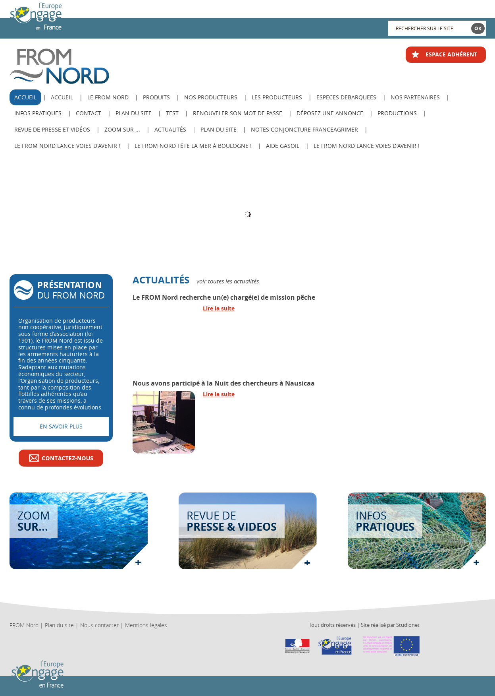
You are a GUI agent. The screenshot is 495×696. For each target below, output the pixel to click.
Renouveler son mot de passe (237, 113)
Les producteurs (277, 97)
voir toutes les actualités (227, 281)
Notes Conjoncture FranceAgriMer (304, 129)
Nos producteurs (210, 97)
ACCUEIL (25, 97)
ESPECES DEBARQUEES (346, 97)
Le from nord (108, 97)
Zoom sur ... (122, 129)
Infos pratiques (38, 113)
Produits (156, 97)
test (172, 113)
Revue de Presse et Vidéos (52, 129)
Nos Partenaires (415, 97)
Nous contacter (99, 625)
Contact (88, 113)
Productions (397, 113)
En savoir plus (61, 426)
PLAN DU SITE (218, 129)
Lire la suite (219, 308)
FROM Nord (24, 625)
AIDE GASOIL (282, 145)
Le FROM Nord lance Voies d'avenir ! (67, 145)
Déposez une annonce (330, 113)
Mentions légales (146, 625)
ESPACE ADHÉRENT (451, 54)
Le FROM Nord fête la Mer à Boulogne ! (193, 145)
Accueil (62, 97)
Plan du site (134, 113)
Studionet (408, 624)
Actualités (170, 129)
